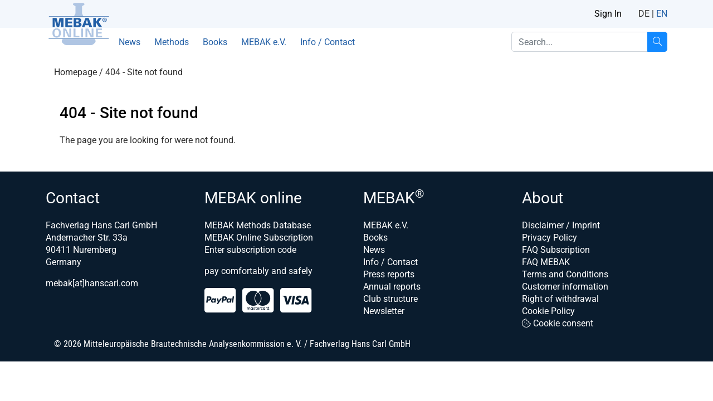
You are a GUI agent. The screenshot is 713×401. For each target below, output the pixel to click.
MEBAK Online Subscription (258, 237)
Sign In (608, 13)
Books (215, 42)
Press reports (388, 274)
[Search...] (657, 42)
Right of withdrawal (560, 299)
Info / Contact (327, 42)
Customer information (565, 286)
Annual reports (392, 286)
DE (643, 13)
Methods (171, 42)
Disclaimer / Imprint (561, 225)
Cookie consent (557, 323)
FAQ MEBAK (546, 262)
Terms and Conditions (565, 274)
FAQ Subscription (556, 249)
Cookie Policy (548, 311)
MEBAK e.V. (263, 42)
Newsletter (383, 311)
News (129, 42)
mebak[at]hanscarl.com (92, 283)
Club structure (390, 299)
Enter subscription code (250, 249)
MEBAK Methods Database (257, 225)
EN (661, 13)
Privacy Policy (549, 237)
